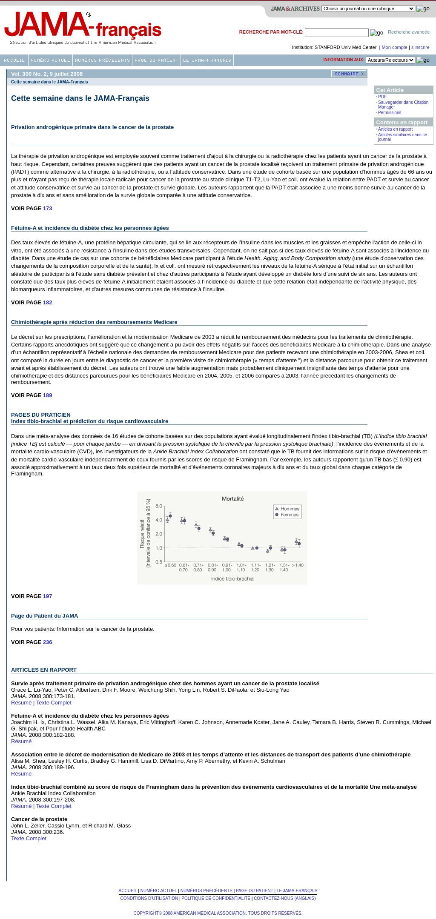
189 (47, 395)
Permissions (389, 112)
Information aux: (343, 59)
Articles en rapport (395, 129)
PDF (382, 96)
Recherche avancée (409, 31)
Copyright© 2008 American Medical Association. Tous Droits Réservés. (218, 913)
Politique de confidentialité (215, 898)
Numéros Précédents (206, 890)
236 (47, 642)
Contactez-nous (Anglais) (285, 898)
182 (47, 302)
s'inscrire (420, 47)
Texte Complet (54, 702)
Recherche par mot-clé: (271, 31)
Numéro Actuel (159, 890)
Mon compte (395, 47)
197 (47, 596)
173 (47, 208)
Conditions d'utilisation (149, 898)
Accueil (128, 890)
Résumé (21, 702)
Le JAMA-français (297, 890)
